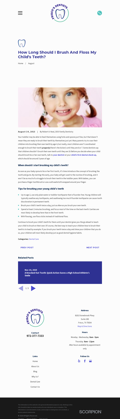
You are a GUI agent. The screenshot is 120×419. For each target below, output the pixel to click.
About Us (35, 366)
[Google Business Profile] (90, 361)
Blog (35, 371)
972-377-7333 (35, 336)
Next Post (92, 247)
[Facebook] (84, 361)
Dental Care (34, 239)
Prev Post (27, 247)
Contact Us (35, 387)
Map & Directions (85, 326)
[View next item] (33, 288)
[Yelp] (79, 361)
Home (35, 361)
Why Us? (35, 376)
